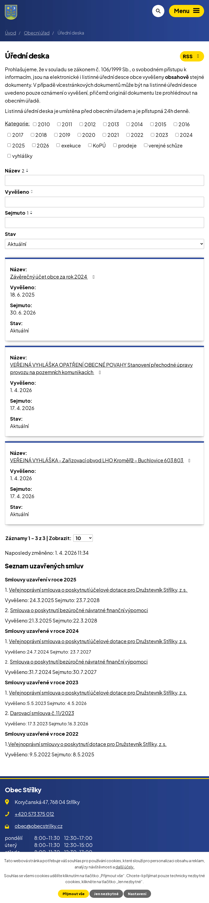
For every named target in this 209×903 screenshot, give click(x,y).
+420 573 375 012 (34, 814)
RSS (192, 56)
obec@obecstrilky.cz (38, 826)
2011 (67, 124)
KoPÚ (99, 145)
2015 (160, 124)
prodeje (127, 145)
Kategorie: (17, 123)
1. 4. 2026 (21, 390)
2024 (186, 135)
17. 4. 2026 (22, 408)
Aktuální (19, 330)
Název (14, 170)
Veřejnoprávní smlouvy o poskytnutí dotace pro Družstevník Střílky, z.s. (87, 744)
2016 (184, 124)
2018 (41, 135)
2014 (137, 124)
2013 (113, 124)
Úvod (10, 33)
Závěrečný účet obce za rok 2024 (53, 276)
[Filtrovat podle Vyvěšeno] (104, 202)
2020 (88, 135)
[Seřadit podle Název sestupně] (27, 171)
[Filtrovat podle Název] (104, 180)
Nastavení (137, 894)
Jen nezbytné (106, 894)
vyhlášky (22, 156)
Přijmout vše (74, 894)
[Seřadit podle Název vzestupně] (27, 169)
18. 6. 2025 (22, 294)
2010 (44, 124)
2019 (64, 135)
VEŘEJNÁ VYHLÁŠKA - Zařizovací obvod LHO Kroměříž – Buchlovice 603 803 (101, 460)
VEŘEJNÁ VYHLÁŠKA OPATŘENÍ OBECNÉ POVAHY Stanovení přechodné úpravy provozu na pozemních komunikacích (101, 368)
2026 (43, 145)
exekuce (71, 145)
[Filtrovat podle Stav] (104, 244)
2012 (90, 124)
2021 (113, 135)
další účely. (124, 866)
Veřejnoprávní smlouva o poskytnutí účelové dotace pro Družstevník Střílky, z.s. (98, 590)
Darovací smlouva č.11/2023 (42, 713)
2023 (162, 135)
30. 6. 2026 (23, 312)
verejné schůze (166, 145)
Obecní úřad (37, 33)
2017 (17, 135)
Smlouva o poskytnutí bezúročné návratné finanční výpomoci (79, 610)
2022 (137, 135)
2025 (18, 145)
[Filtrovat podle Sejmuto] (104, 222)
